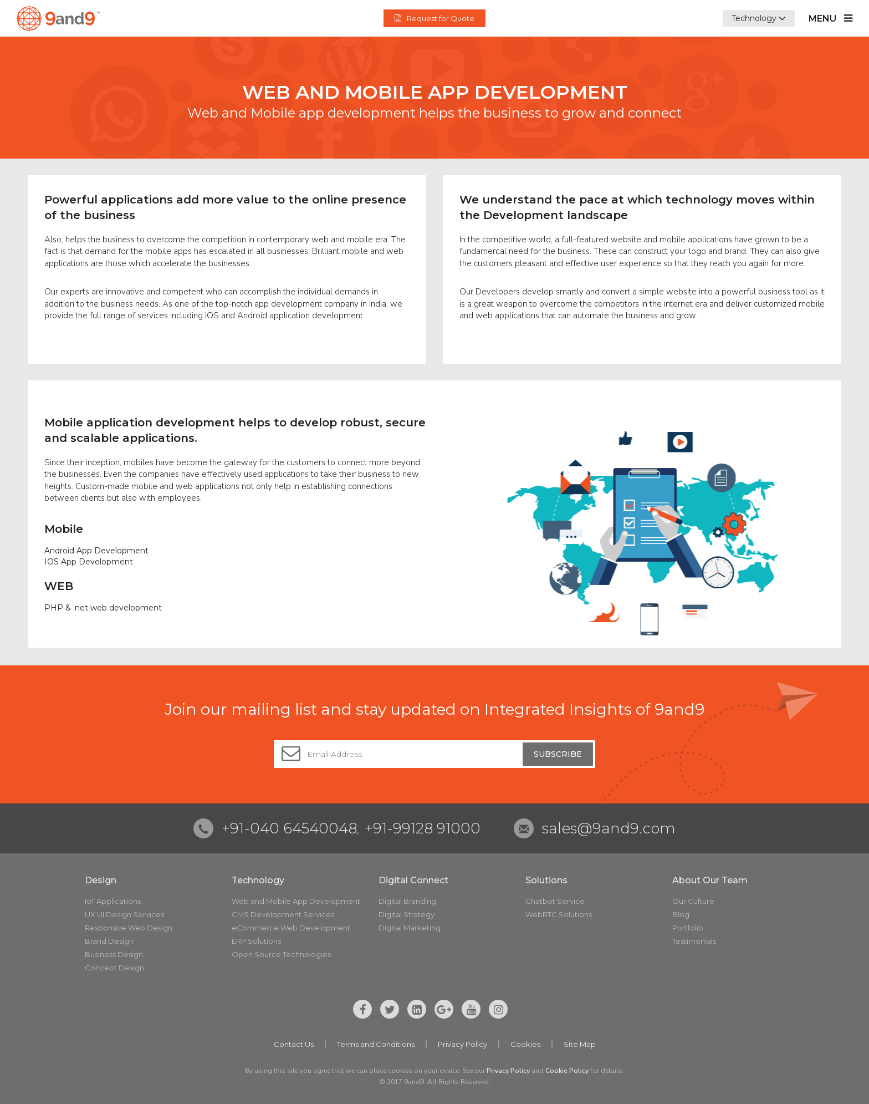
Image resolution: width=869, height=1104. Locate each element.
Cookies (525, 1044)
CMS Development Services (283, 914)
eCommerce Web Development (291, 927)
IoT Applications (113, 901)
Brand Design (109, 941)
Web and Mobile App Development (296, 901)
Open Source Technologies (281, 954)
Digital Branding (407, 901)
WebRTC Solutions (558, 914)
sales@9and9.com (609, 828)
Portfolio (687, 927)
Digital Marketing (410, 927)
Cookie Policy (567, 1070)
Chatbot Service (555, 901)
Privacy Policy (462, 1044)
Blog (680, 914)
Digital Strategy (406, 914)
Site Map (580, 1044)
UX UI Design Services (124, 914)
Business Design (114, 954)
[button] (759, 18)
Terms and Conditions (376, 1044)
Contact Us (294, 1044)
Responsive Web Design (128, 927)
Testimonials (694, 941)
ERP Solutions (256, 941)
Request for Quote (434, 18)
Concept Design (114, 967)
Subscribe (558, 754)
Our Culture (693, 901)
